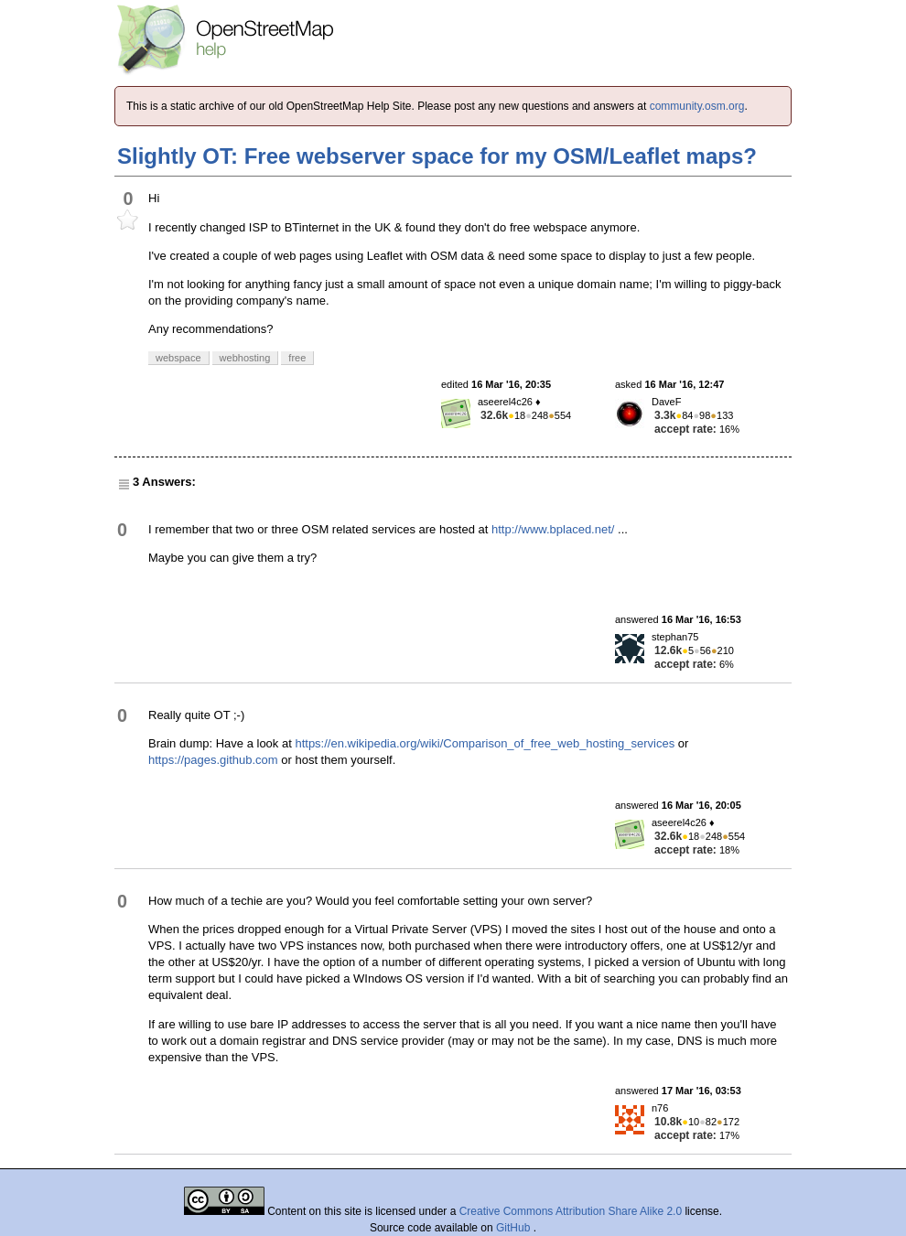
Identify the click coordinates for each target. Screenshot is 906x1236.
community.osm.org (697, 106)
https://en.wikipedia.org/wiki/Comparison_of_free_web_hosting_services (484, 743)
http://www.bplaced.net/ (552, 529)
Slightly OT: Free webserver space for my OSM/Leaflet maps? (437, 156)
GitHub (515, 1227)
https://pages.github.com (213, 760)
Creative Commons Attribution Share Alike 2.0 (570, 1211)
